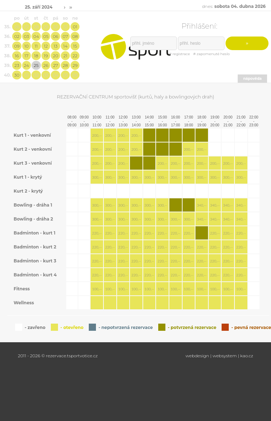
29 (45, 26)
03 (26, 36)
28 (36, 26)
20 (55, 55)
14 (65, 46)
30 (55, 26)
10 (26, 46)
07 (65, 36)
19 (46, 55)
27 (26, 26)
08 (75, 36)
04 (36, 36)
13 (56, 46)
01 (75, 26)
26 (16, 26)
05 (46, 36)
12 (46, 46)
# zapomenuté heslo (211, 54)
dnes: (234, 6)
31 (65, 26)
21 (65, 55)
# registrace (179, 54)
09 (16, 46)
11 (36, 46)
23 (16, 65)
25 (36, 65)
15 (75, 46)
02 (17, 36)
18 (36, 55)
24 (26, 65)
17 (26, 55)
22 (75, 55)
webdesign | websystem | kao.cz (219, 355)
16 (17, 55)
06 (55, 36)
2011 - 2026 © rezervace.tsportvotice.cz (58, 355)
